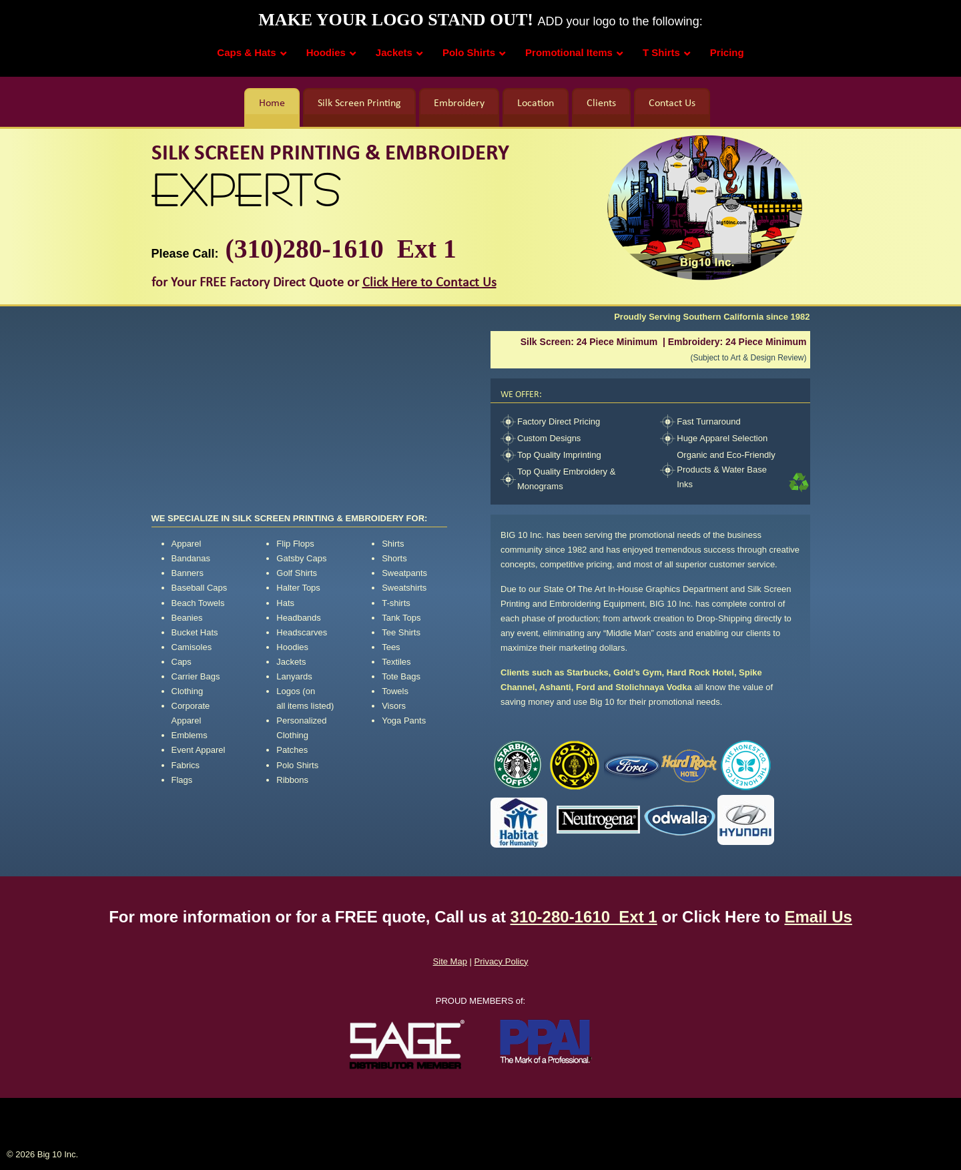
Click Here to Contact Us (429, 283)
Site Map (450, 961)
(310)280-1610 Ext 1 (337, 249)
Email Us (818, 917)
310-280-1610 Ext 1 (584, 917)
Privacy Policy (501, 961)
